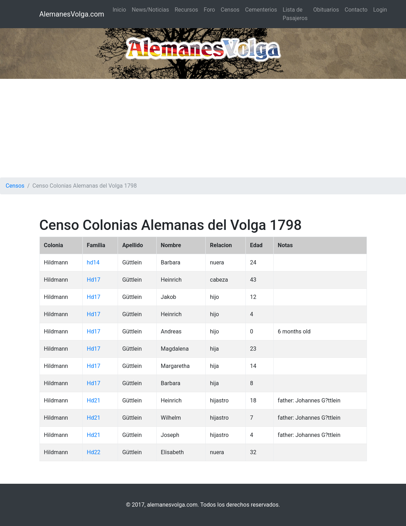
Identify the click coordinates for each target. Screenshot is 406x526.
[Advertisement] (203, 128)
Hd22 (93, 452)
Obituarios (326, 9)
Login (380, 9)
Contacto (356, 9)
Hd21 (93, 400)
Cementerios (261, 9)
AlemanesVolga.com (71, 14)
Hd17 (93, 279)
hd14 (93, 262)
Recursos (186, 9)
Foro (209, 9)
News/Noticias (150, 9)
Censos (230, 9)
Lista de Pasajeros (295, 13)
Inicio (119, 9)
